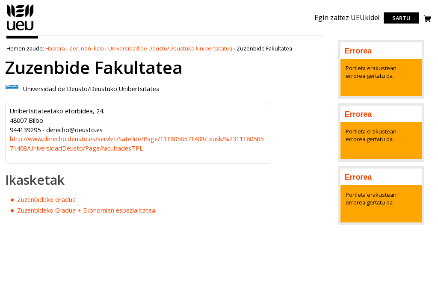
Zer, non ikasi (86, 48)
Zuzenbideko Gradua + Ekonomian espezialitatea (86, 210)
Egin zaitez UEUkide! (346, 17)
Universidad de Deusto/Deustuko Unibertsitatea (170, 48)
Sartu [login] (401, 18)
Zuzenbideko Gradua (46, 199)
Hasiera (55, 48)
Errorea (358, 51)
